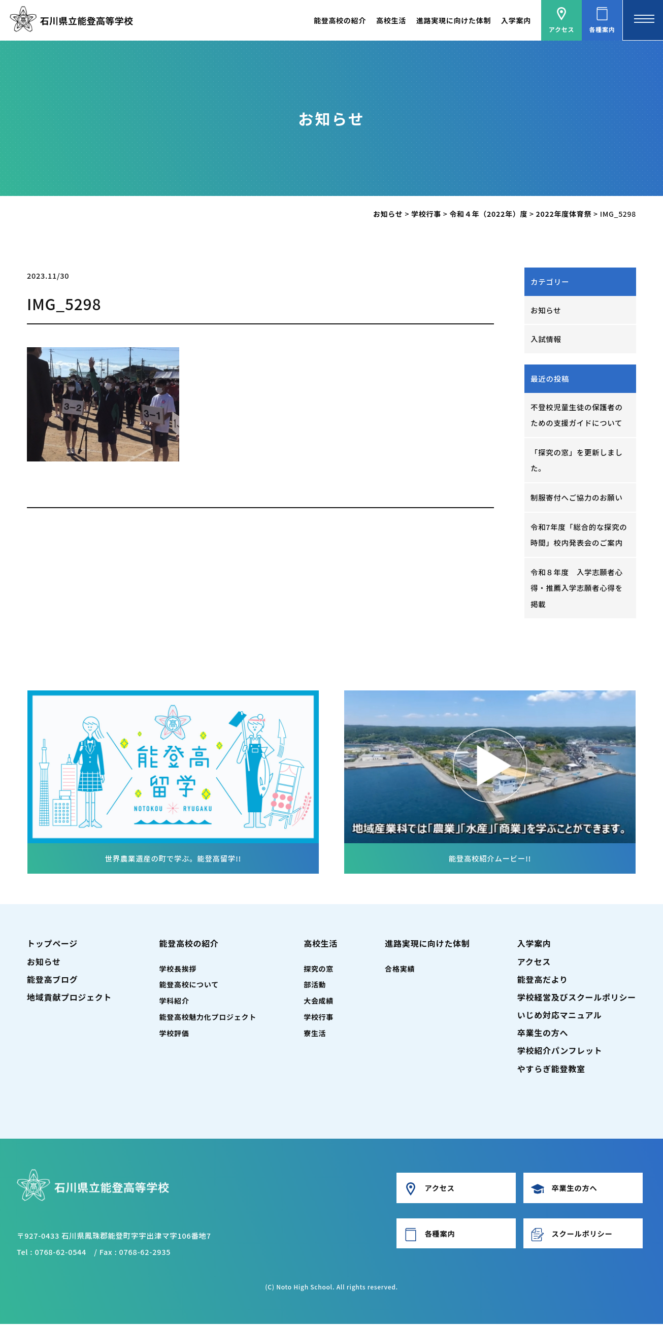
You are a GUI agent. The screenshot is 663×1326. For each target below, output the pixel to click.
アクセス (534, 963)
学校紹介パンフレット (560, 1053)
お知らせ (546, 310)
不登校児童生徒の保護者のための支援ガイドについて (577, 415)
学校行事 (319, 1019)
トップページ (52, 946)
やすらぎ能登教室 (551, 1071)
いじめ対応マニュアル (559, 1017)
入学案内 (516, 20)
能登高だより (542, 981)
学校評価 (174, 1035)
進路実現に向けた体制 (453, 20)
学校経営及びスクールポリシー (576, 999)
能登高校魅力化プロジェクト (207, 1019)
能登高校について (189, 987)
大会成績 (319, 1003)
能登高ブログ (52, 981)
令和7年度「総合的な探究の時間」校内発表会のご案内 (579, 535)
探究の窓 (319, 971)
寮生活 (315, 1035)
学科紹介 (174, 1003)
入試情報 (546, 339)
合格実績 (400, 971)
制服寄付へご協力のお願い (577, 498)
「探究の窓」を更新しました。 (577, 460)
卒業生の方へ (542, 1035)
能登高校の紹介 (340, 20)
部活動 (315, 987)
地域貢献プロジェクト (69, 999)
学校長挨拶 (178, 971)
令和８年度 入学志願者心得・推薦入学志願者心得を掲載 (577, 589)
